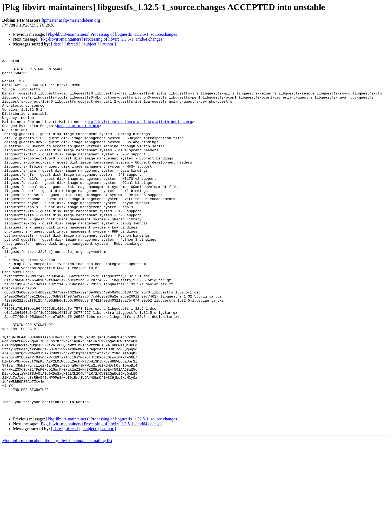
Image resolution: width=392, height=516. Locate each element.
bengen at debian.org (78, 140)
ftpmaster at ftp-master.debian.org (70, 20)
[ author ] (108, 44)
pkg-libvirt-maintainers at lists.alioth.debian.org (139, 135)
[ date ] (57, 44)
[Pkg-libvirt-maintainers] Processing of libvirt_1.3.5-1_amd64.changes (100, 39)
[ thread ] (72, 44)
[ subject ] (90, 44)
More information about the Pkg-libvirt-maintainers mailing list (57, 511)
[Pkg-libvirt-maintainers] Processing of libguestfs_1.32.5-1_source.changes (111, 34)
